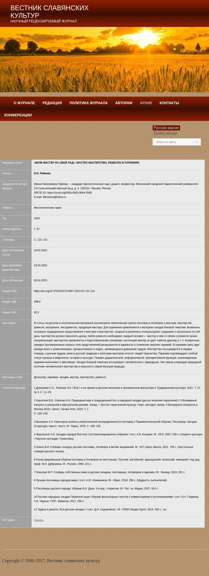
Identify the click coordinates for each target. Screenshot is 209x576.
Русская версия (166, 128)
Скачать (39, 520)
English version (165, 133)
